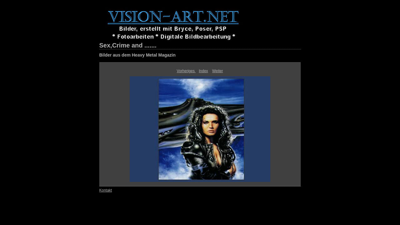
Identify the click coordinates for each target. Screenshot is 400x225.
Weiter (217, 71)
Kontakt (105, 190)
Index (203, 71)
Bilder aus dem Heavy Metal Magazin (137, 55)
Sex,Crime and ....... (128, 45)
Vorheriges (186, 71)
